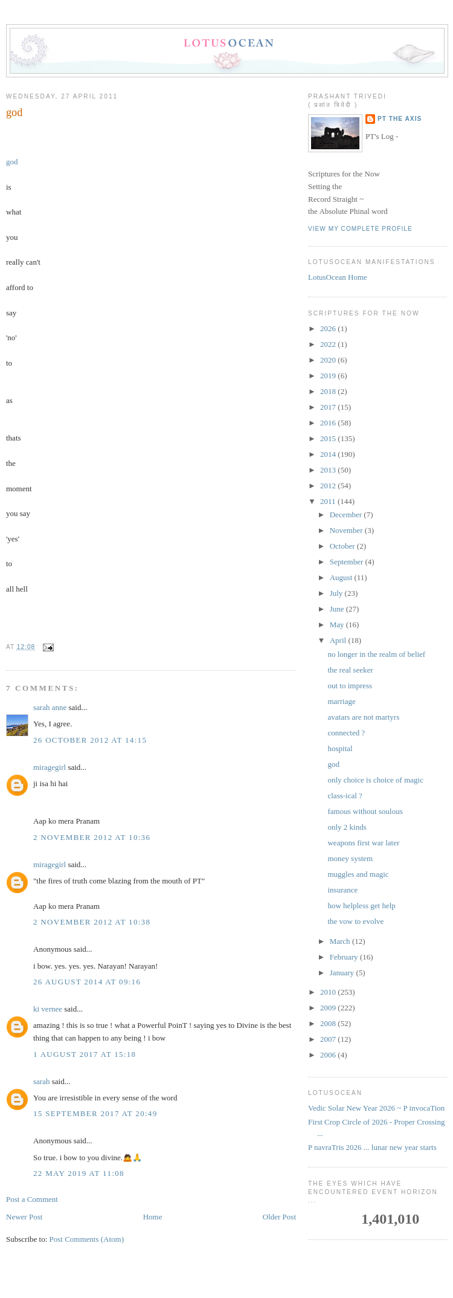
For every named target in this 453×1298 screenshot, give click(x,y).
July (337, 593)
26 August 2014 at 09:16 (87, 981)
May (338, 624)
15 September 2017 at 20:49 (95, 1113)
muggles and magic (357, 874)
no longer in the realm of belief (376, 654)
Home (152, 1216)
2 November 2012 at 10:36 (91, 837)
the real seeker (350, 669)
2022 (329, 344)
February (345, 956)
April (339, 640)
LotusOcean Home (337, 277)
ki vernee (47, 1008)
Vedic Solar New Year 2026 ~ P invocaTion (376, 1107)
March (341, 941)
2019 (329, 375)
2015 (329, 438)
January (343, 972)
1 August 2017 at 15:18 (84, 1054)
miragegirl (49, 767)
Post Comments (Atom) (87, 1239)
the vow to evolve (355, 921)
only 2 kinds (346, 826)
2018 (329, 391)
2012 (329, 485)
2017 (329, 407)
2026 (329, 328)
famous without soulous (364, 811)
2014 (329, 454)
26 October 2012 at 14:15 (90, 739)
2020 (329, 359)
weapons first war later (363, 842)
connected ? (346, 732)
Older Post (279, 1216)
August (342, 577)
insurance (342, 889)
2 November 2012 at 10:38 (91, 921)
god (14, 112)
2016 (329, 422)
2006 (329, 1054)
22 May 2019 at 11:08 (78, 1173)
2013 (329, 469)
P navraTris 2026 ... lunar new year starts (372, 1147)
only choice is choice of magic (375, 779)
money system (350, 858)
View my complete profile (360, 228)
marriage (341, 701)
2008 (329, 1023)
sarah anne (49, 707)
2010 (329, 991)
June (338, 608)
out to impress (349, 685)
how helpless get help (361, 905)
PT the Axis (400, 118)
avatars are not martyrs (363, 717)
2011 (329, 501)
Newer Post (24, 1216)
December (347, 514)
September (347, 561)
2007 (329, 1039)
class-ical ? (344, 795)
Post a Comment (32, 1199)
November (347, 530)
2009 (329, 1007)
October (343, 546)
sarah (41, 1081)
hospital (339, 748)
